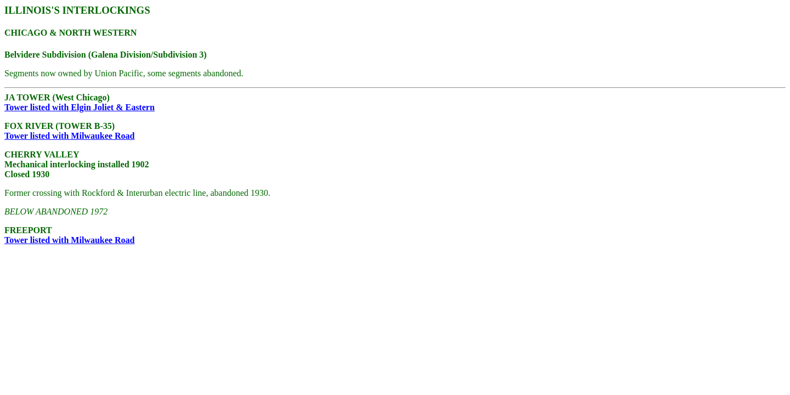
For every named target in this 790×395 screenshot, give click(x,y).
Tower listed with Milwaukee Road (69, 135)
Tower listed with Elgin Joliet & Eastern (79, 107)
